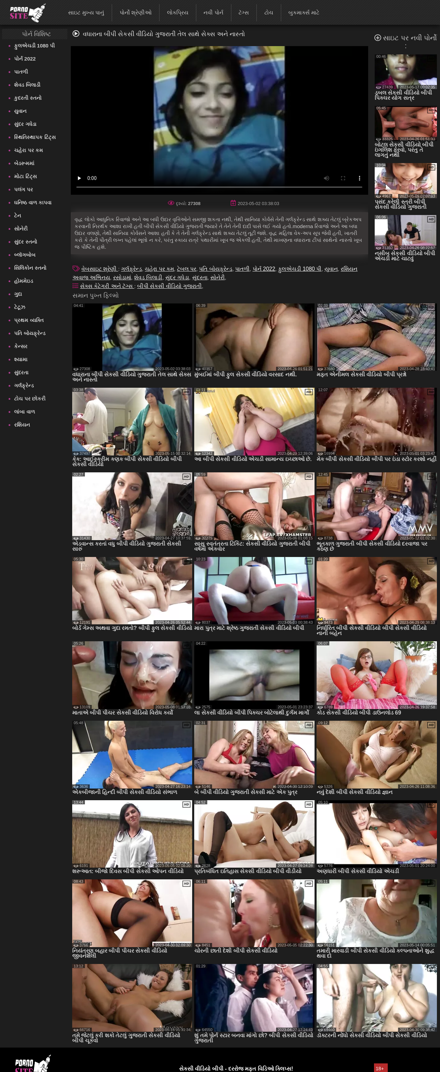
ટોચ (268, 12)
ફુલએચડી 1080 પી (34, 46)
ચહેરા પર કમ (28, 150)
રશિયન (22, 425)
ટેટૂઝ (19, 307)
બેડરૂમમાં (24, 163)
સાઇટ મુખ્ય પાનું (86, 12)
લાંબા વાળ (24, 412)
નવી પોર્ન (213, 12)
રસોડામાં (122, 277)
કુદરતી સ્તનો (27, 98)
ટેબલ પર (186, 269)
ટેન (17, 215)
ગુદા (18, 294)
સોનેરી (21, 229)
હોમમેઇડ (23, 281)
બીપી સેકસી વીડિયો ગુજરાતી (169, 286)
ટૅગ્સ (244, 12)
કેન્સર (21, 346)
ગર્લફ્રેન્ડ (24, 385)
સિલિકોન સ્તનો (30, 268)
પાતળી (21, 72)
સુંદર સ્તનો (25, 242)
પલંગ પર (23, 189)
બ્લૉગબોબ (24, 255)
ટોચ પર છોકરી (29, 398)
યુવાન (20, 111)
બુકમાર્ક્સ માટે (303, 12)
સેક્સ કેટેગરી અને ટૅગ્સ (107, 286)
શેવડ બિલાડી (27, 85)
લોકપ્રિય (177, 12)
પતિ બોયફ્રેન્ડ (29, 333)
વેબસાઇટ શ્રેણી (99, 269)
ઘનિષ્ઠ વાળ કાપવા (32, 202)
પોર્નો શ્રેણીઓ (136, 12)
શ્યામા (21, 359)
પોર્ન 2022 (25, 59)
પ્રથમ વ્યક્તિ (28, 320)
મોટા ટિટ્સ (25, 176)
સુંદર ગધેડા (25, 124)
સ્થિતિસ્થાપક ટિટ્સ (34, 137)
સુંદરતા (21, 372)
